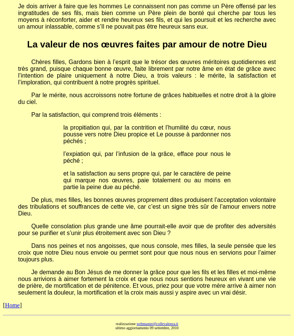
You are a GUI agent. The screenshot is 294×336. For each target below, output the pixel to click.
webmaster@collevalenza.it (157, 324)
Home (12, 305)
